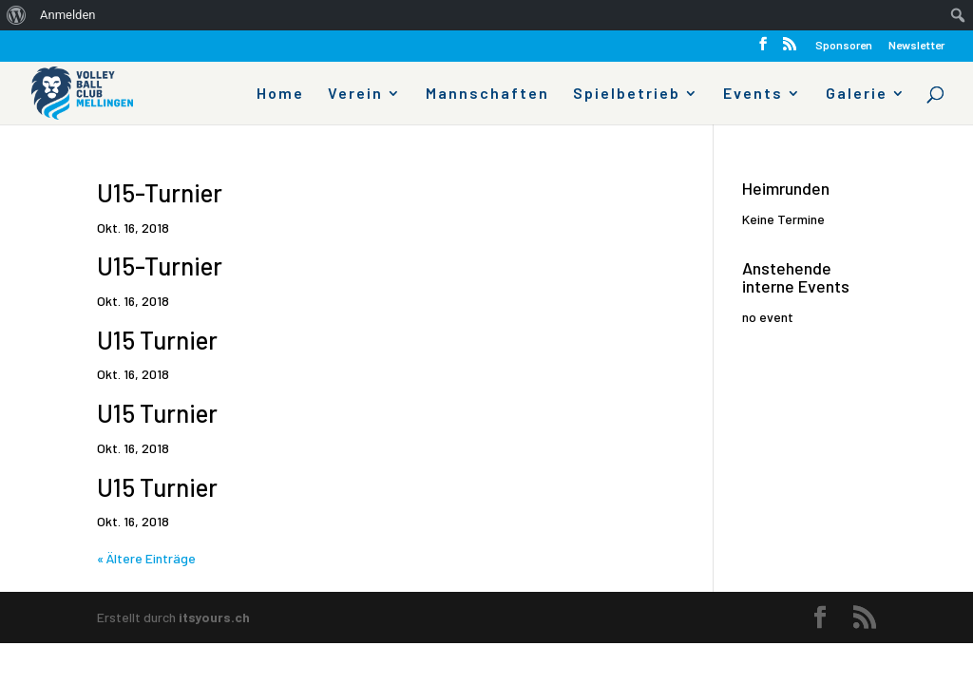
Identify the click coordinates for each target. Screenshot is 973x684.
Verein (355, 94)
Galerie (856, 94)
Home (280, 94)
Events (753, 94)
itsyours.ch (214, 617)
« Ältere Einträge (146, 558)
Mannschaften (487, 94)
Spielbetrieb (626, 94)
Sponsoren (843, 45)
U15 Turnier (157, 339)
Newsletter (916, 45)
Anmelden (68, 15)
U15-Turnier (159, 192)
